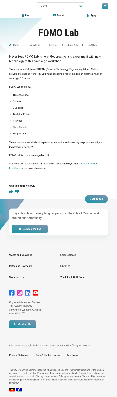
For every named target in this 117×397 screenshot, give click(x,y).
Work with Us (16, 277)
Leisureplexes (68, 255)
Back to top (96, 199)
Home (16, 45)
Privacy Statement (19, 355)
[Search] (60, 6)
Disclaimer (72, 355)
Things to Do (34, 45)
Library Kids (72, 45)
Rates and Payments (20, 266)
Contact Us (22, 324)
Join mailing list (30, 229)
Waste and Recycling (20, 255)
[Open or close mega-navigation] (105, 6)
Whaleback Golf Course (73, 277)
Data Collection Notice (48, 355)
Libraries (53, 45)
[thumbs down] (17, 192)
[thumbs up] (11, 192)
